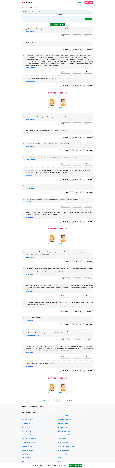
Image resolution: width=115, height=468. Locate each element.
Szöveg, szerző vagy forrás (32, 12)
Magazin (60, 457)
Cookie (66, 409)
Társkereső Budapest (28, 416)
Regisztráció (88, 2)
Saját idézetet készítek (57, 24)
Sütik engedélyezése (75, 465)
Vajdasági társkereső (64, 431)
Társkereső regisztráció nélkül (66, 446)
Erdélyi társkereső (27, 446)
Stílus (60, 12)
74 (60, 400)
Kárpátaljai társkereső (64, 427)
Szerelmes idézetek (27, 450)
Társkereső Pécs (26, 431)
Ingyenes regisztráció (57, 93)
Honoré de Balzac (30, 31)
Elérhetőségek (25, 409)
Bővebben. (64, 465)
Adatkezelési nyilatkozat (50, 409)
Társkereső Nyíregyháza (29, 438)
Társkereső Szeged (27, 427)
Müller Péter (29, 175)
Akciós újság (61, 461)
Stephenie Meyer (30, 257)
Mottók (24, 461)
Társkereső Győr (26, 435)
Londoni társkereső (63, 435)
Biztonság (60, 409)
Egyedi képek (25, 454)
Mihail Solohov (29, 320)
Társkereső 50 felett (63, 416)
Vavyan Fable (29, 217)
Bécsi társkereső (62, 438)
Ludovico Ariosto (30, 132)
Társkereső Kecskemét (28, 442)
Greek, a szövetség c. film (32, 335)
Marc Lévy (28, 201)
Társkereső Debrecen (28, 419)
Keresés (88, 19)
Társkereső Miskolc (27, 423)
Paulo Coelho (29, 352)
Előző (44, 400)
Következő (69, 400)
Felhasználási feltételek (36, 409)
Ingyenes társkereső (63, 450)
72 (54, 400)
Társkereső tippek (78, 409)
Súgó (70, 409)
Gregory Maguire (30, 188)
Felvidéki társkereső (63, 423)
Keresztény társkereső (64, 419)
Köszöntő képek (26, 457)
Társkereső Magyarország (65, 454)
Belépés (80, 2)
